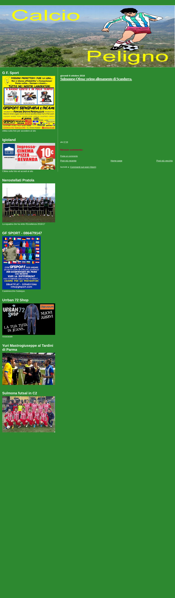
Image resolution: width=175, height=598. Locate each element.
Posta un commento (69, 156)
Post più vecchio (165, 160)
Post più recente (68, 160)
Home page (116, 160)
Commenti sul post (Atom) (83, 167)
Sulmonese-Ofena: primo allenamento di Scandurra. (96, 79)
